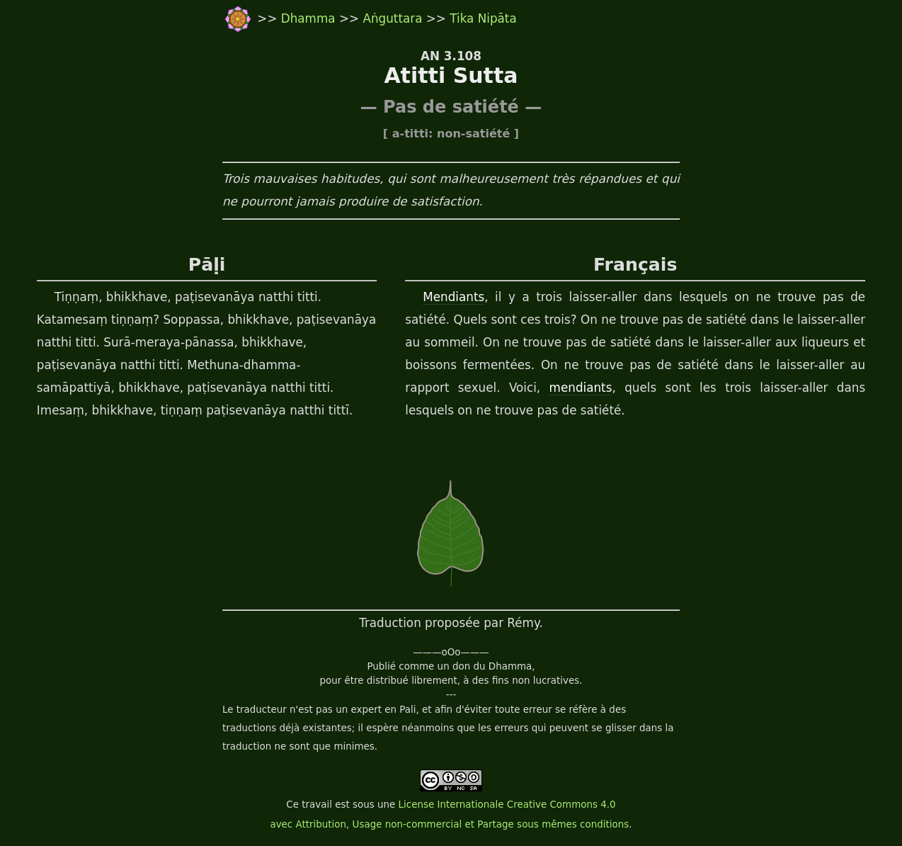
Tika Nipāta (483, 18)
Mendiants (453, 297)
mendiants (580, 387)
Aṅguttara (392, 18)
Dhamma (310, 18)
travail (317, 804)
